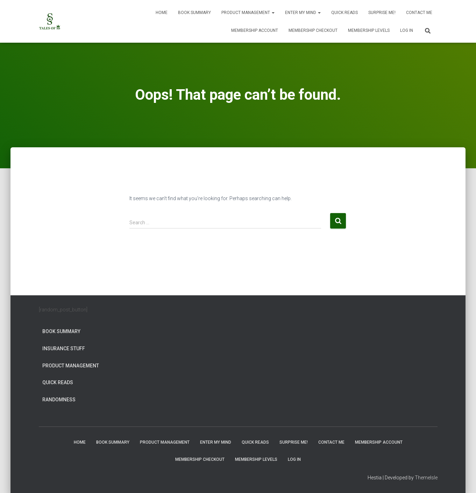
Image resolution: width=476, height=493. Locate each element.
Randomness (59, 399)
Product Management (248, 12)
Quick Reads (344, 12)
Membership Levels (369, 30)
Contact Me (419, 12)
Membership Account (254, 30)
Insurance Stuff (63, 348)
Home (162, 12)
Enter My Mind (303, 12)
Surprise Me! (382, 12)
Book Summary (194, 12)
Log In (406, 30)
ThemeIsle (426, 477)
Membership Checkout (313, 30)
